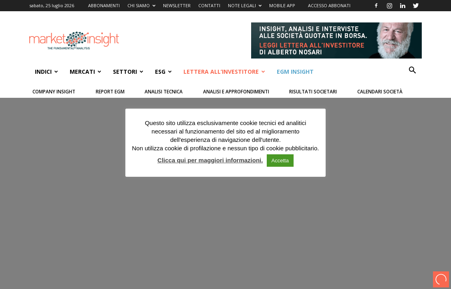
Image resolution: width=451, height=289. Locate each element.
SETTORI (128, 71)
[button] (412, 71)
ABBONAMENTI (104, 5)
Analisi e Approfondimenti (236, 92)
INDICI (46, 71)
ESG (163, 71)
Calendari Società (380, 92)
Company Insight (53, 92)
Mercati (85, 71)
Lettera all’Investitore (224, 71)
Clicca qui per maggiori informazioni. (210, 160)
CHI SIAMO (141, 5)
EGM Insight (295, 71)
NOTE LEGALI (245, 5)
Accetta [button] (280, 161)
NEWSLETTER (177, 5)
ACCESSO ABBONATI (329, 5)
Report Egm (110, 92)
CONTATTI (209, 5)
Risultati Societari (313, 92)
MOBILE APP (282, 5)
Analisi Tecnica (164, 92)
